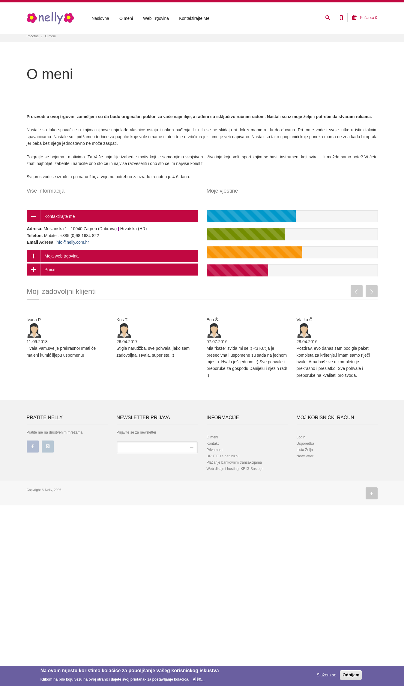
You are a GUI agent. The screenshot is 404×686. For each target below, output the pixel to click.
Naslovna (100, 18)
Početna (33, 64)
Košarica (364, 17)
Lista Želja (305, 478)
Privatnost (215, 478)
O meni (126, 18)
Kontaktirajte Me (194, 18)
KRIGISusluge (251, 497)
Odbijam (351, 674)
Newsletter (305, 484)
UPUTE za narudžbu (223, 484)
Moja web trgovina (62, 284)
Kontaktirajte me (60, 244)
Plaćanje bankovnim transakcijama (234, 491)
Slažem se (326, 674)
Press (50, 297)
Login (301, 465)
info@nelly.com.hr (72, 270)
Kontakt (213, 472)
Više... (199, 679)
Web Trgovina (156, 18)
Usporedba (305, 472)
